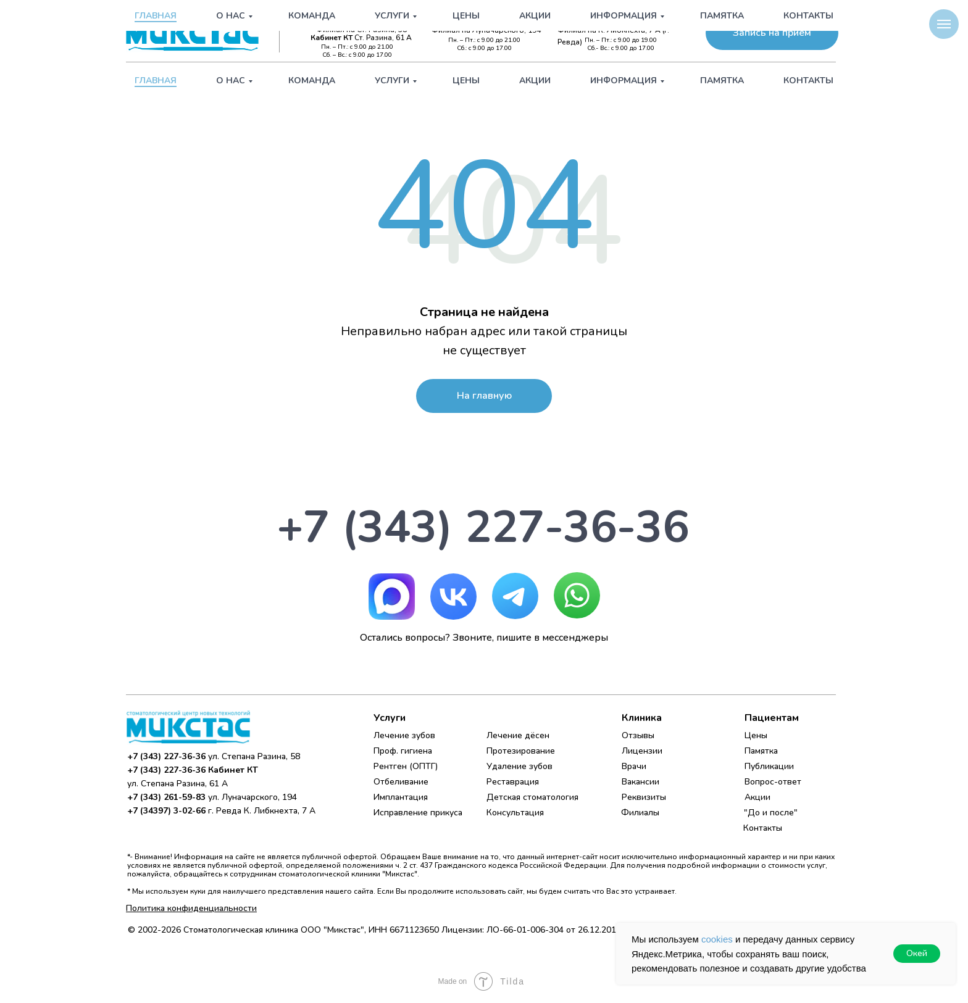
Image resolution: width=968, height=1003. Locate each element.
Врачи (634, 766)
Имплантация (400, 797)
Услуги (392, 80)
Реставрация (512, 782)
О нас (230, 80)
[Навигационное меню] (944, 24)
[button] (772, 33)
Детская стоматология (532, 797)
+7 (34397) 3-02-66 (626, 20)
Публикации (769, 766)
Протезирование (520, 751)
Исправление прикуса (417, 812)
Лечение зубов (404, 735)
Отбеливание (400, 782)
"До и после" (771, 812)
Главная (156, 80)
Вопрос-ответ (773, 782)
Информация (623, 80)
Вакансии (640, 782)
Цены (466, 80)
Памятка (722, 80)
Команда (311, 80)
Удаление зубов (519, 766)
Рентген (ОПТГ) (405, 766)
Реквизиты (644, 797)
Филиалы (640, 812)
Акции (535, 80)
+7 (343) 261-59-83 (493, 20)
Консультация (515, 812)
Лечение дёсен (517, 735)
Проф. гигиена (402, 751)
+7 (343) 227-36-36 (359, 20)
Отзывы (638, 735)
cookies (717, 939)
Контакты (808, 80)
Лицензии (642, 751)
